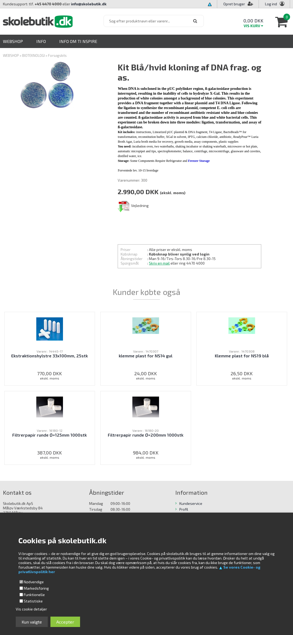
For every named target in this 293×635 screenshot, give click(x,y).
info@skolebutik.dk (88, 4)
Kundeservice (190, 503)
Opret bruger (238, 4)
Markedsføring (36, 588)
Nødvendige (34, 582)
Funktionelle (34, 594)
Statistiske (33, 601)
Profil (183, 509)
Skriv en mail (159, 263)
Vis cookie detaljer (31, 609)
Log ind (271, 4)
